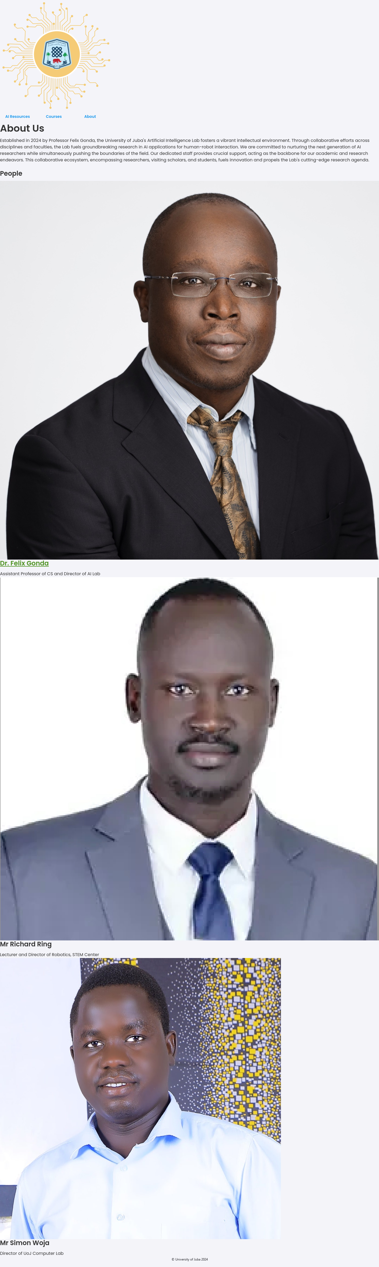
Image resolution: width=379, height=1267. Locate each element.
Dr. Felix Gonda (24, 563)
